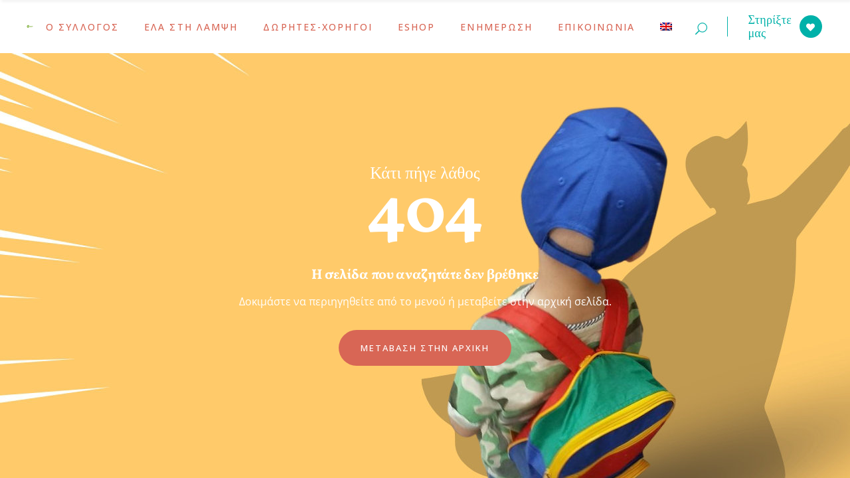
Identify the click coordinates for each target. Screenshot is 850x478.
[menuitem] (666, 26)
